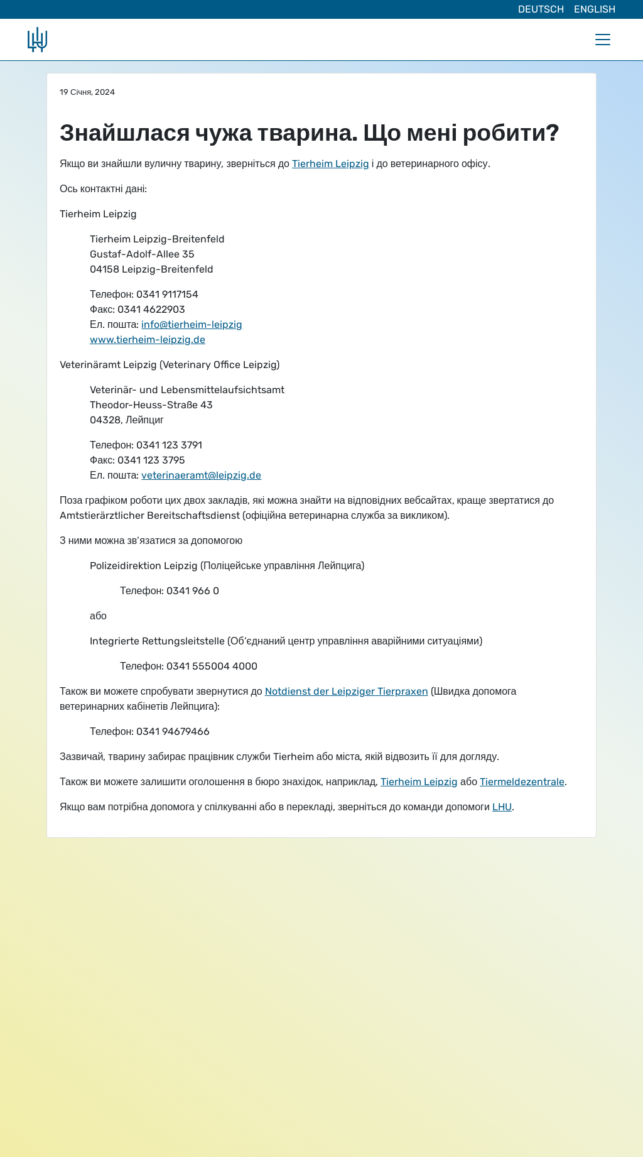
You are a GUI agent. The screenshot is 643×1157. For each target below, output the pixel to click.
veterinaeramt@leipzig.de (201, 475)
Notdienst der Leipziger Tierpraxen (346, 691)
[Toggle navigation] (602, 39)
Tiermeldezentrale (522, 782)
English (594, 9)
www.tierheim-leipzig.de (147, 339)
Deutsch (541, 9)
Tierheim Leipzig (330, 164)
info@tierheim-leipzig (191, 324)
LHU (502, 807)
